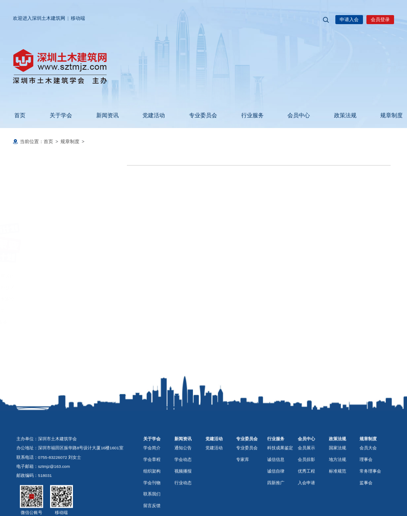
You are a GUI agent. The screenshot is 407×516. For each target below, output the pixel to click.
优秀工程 (306, 507)
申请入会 (349, 19)
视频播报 (183, 507)
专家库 (242, 496)
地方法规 (337, 496)
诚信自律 (275, 507)
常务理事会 (370, 507)
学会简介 (152, 484)
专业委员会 (198, 115)
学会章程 (152, 496)
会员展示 (306, 484)
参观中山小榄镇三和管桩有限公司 (52, 310)
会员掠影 (306, 496)
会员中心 (293, 115)
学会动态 (183, 496)
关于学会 (55, 115)
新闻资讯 (102, 115)
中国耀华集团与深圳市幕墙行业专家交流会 (61, 299)
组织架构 (152, 507)
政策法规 (340, 115)
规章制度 (386, 115)
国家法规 (337, 484)
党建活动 (148, 115)
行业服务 (247, 115)
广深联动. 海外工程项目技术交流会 (53, 322)
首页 (14, 115)
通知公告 (183, 484)
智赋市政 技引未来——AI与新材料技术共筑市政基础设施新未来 (83, 287)
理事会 (366, 496)
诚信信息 (275, 496)
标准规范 (337, 507)
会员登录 (380, 19)
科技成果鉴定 (280, 484)
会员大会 (368, 484)
